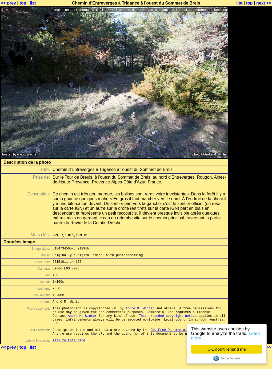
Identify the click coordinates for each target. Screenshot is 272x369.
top (22, 3)
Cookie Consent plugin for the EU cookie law (226, 358)
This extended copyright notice (168, 325)
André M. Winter (140, 316)
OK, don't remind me (226, 349)
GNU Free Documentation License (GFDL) (185, 341)
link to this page (69, 353)
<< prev (8, 3)
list (33, 3)
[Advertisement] (250, 132)
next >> (263, 3)
